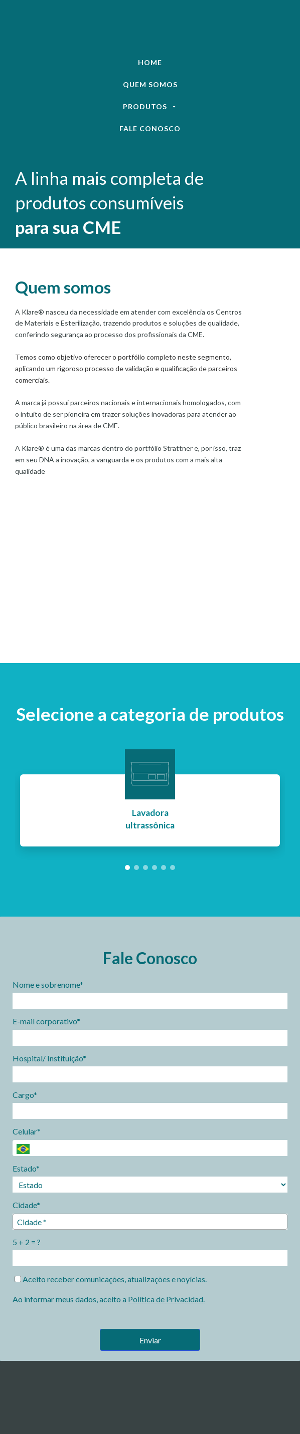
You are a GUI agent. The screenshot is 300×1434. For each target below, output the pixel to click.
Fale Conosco (150, 128)
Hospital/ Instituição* (49, 1058)
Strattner (178, 448)
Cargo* (25, 1094)
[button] (127, 867)
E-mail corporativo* (46, 1021)
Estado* (26, 1168)
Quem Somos (150, 84)
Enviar (150, 1340)
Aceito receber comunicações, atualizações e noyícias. (111, 1279)
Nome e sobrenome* (48, 984)
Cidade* (26, 1205)
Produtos (150, 106)
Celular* (27, 1131)
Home (150, 62)
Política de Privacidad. (166, 1299)
